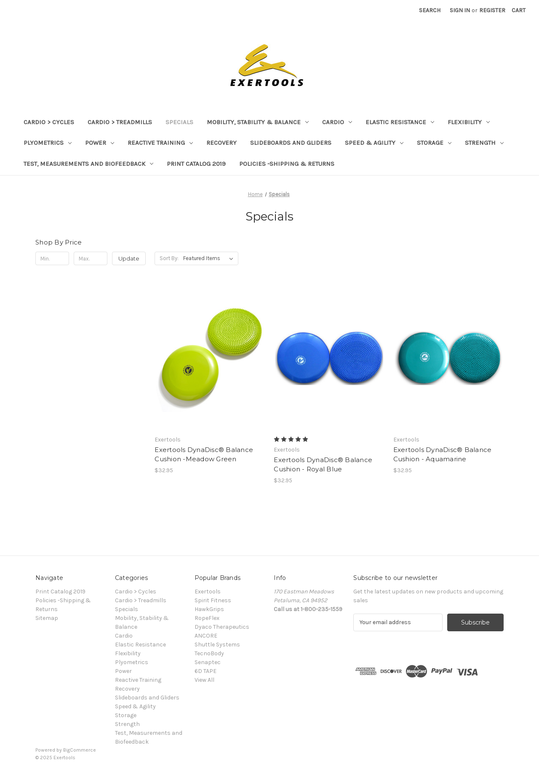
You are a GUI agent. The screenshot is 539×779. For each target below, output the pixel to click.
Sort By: (169, 258)
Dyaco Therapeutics (222, 626)
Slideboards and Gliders (290, 142)
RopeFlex (207, 618)
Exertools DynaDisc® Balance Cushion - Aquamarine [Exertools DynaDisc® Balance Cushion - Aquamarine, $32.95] (442, 454)
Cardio (337, 122)
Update (128, 258)
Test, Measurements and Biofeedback (88, 163)
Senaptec (208, 662)
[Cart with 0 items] (518, 10)
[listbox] (210, 258)
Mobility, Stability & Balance (258, 122)
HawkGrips (209, 609)
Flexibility (469, 122)
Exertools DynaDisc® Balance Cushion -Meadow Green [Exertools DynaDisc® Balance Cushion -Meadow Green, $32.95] (204, 454)
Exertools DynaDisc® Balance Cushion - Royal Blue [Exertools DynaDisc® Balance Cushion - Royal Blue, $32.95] (323, 464)
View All (204, 679)
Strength (484, 142)
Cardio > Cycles (49, 122)
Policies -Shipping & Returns (286, 163)
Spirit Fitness (213, 600)
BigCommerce (79, 750)
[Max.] (90, 258)
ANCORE (206, 635)
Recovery (221, 142)
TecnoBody (209, 653)
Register (492, 10)
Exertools (208, 591)
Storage (434, 142)
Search (429, 10)
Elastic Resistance (400, 122)
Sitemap (46, 618)
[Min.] (52, 258)
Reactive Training (160, 142)
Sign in (460, 10)
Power (99, 142)
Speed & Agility (374, 142)
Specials (179, 122)
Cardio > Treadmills (120, 122)
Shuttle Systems (217, 644)
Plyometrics (48, 142)
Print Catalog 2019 (196, 163)
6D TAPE (205, 671)
